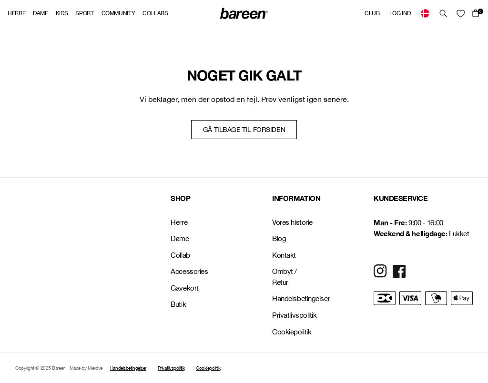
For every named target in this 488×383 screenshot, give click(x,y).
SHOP (180, 198)
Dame (40, 13)
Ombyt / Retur (284, 276)
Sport (84, 13)
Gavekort (184, 288)
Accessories (189, 271)
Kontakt (284, 255)
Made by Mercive (86, 368)
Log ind (400, 13)
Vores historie (292, 222)
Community (118, 13)
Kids (62, 13)
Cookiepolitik (291, 332)
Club (372, 13)
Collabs (155, 13)
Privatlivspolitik (292, 315)
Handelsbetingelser (292, 298)
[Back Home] (244, 13)
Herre (16, 13)
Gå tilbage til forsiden (244, 129)
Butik (178, 304)
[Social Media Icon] (380, 271)
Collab (180, 255)
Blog (279, 238)
